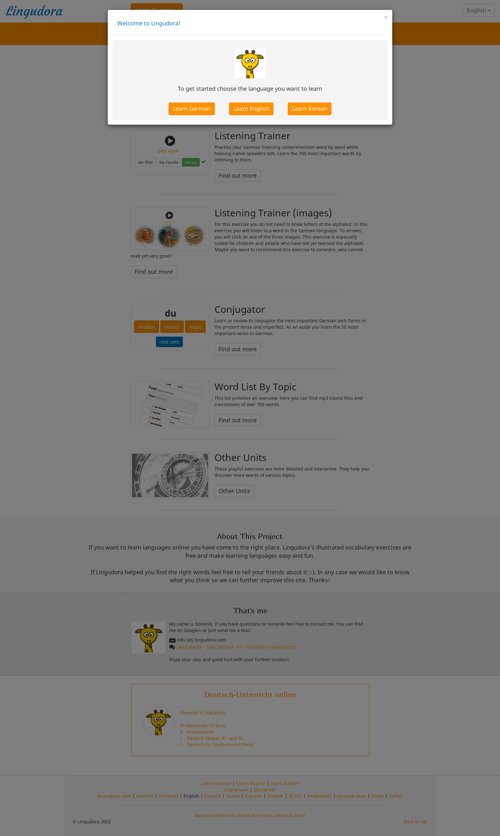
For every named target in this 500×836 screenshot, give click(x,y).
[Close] (386, 17)
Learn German (192, 108)
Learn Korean (309, 108)
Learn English (251, 108)
